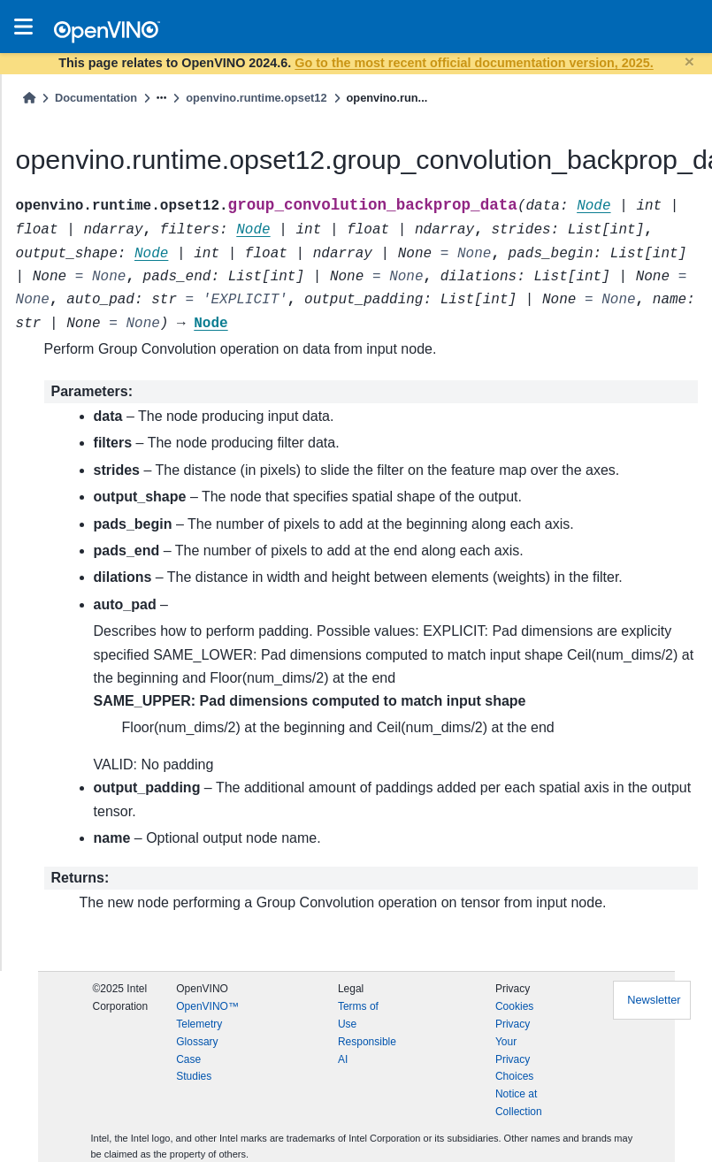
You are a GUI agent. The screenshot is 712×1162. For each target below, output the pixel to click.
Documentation (96, 97)
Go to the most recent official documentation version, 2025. (474, 63)
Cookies (514, 1006)
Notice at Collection (518, 1103)
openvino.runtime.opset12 (256, 97)
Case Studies (193, 1068)
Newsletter (653, 999)
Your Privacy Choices (514, 1059)
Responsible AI (367, 1051)
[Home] (29, 97)
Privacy (512, 1024)
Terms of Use (358, 1015)
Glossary (197, 1042)
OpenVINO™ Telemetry (207, 1015)
